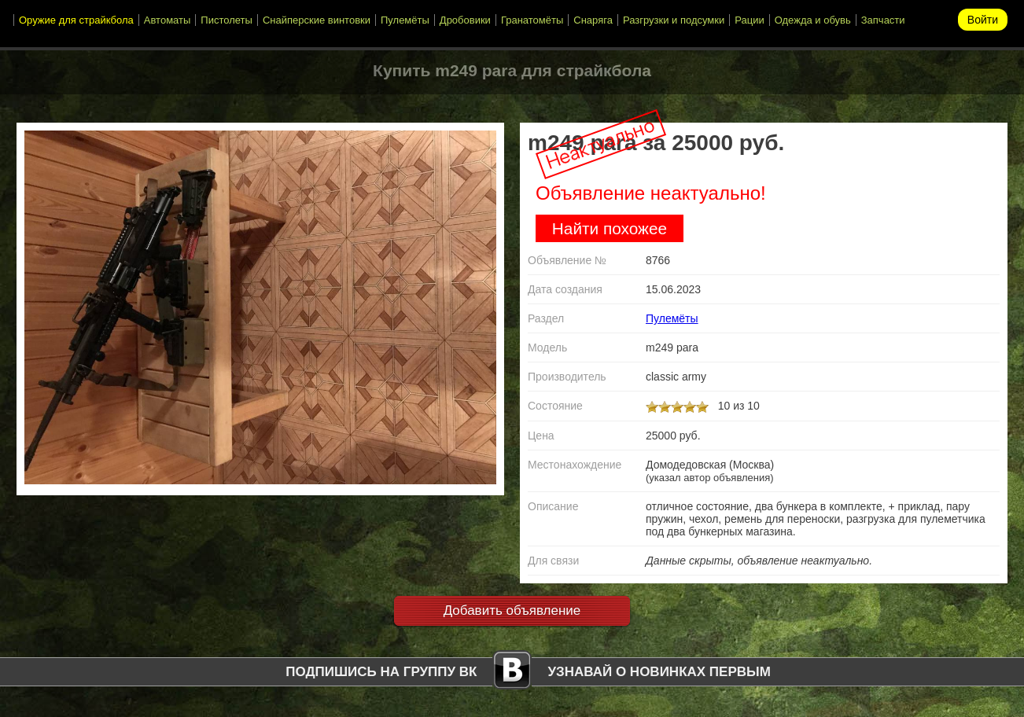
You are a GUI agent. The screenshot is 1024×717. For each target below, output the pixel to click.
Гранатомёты (532, 20)
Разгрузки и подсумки (673, 20)
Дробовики (465, 20)
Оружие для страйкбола (76, 20)
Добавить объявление (512, 610)
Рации (749, 20)
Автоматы (167, 20)
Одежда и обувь (813, 20)
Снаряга (593, 20)
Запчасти (883, 20)
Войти (982, 19)
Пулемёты (405, 20)
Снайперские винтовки (316, 20)
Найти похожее (609, 228)
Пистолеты (226, 20)
